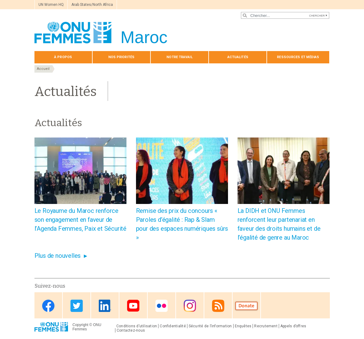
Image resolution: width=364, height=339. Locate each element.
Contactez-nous (131, 330)
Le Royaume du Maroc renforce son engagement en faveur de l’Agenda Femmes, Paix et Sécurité (80, 219)
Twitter (76, 305)
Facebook (48, 305)
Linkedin (105, 305)
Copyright (80, 325)
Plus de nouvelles (57, 255)
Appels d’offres (293, 326)
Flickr (161, 305)
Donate (246, 305)
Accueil (43, 69)
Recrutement (266, 326)
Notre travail (179, 57)
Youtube (133, 305)
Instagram (190, 305)
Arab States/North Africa (92, 4)
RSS (218, 305)
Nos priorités (121, 57)
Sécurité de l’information (210, 326)
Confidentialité (173, 326)
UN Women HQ (51, 4)
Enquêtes (243, 326)
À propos (63, 57)
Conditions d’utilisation (136, 326)
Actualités (237, 57)
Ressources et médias (298, 57)
